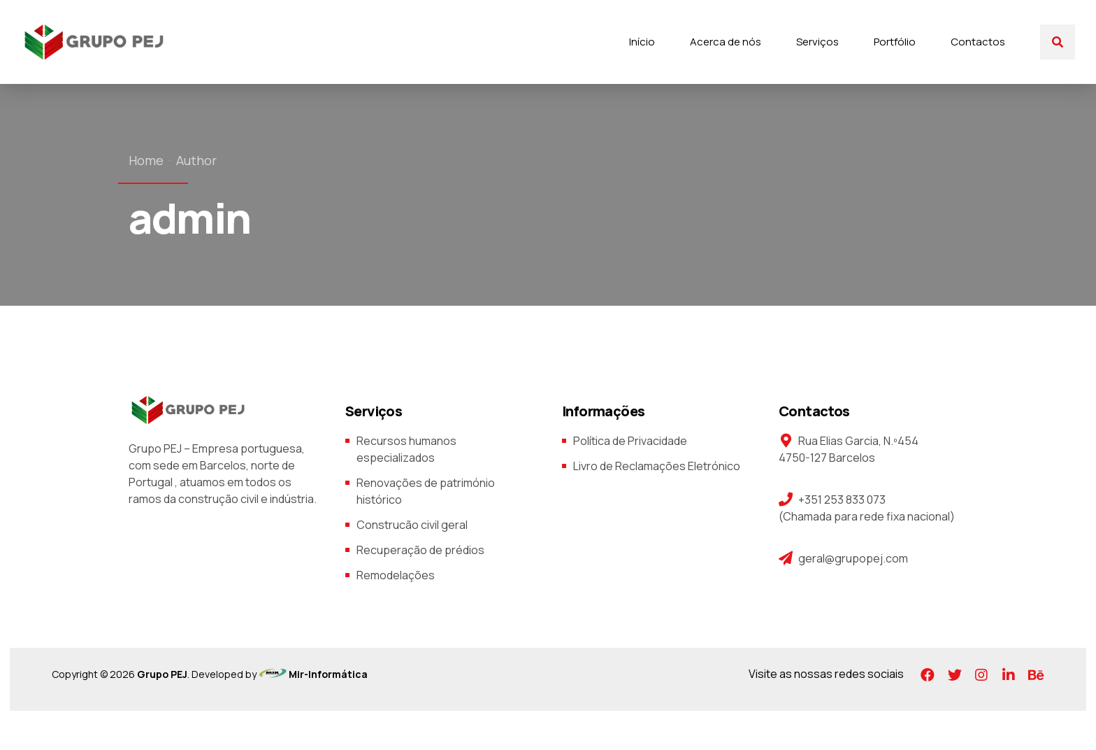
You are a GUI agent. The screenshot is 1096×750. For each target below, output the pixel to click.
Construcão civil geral (412, 524)
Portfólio (895, 41)
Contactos (978, 41)
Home (146, 160)
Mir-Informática (327, 674)
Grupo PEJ (162, 674)
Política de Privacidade (630, 440)
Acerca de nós (725, 41)
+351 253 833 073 (842, 499)
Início (642, 41)
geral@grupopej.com (853, 558)
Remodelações (395, 575)
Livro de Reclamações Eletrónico (656, 466)
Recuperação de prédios (420, 550)
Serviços (817, 41)
